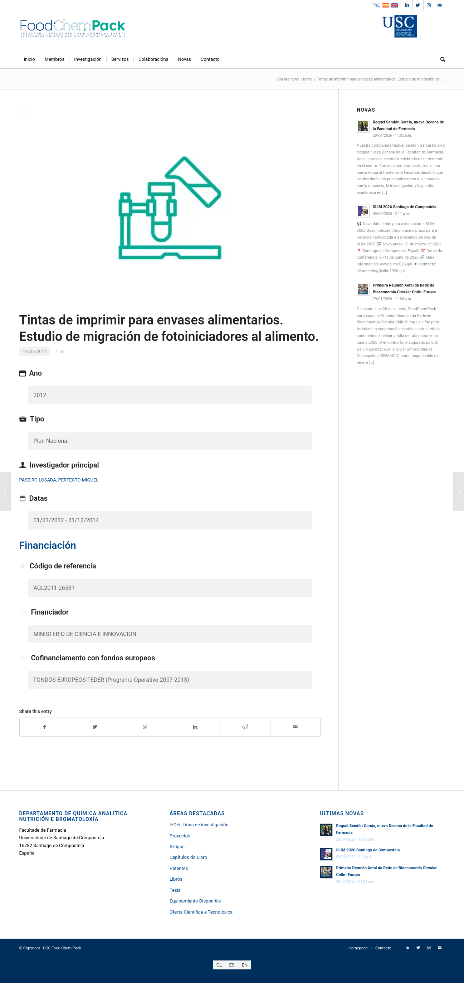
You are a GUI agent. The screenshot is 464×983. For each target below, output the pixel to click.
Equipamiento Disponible (195, 901)
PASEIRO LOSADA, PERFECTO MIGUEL (59, 480)
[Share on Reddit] (245, 727)
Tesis (175, 890)
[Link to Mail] (439, 5)
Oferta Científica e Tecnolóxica (201, 912)
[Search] (440, 59)
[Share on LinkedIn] (195, 727)
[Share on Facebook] (45, 727)
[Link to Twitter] (418, 5)
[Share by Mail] (295, 727)
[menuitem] (29, 59)
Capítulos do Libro (188, 857)
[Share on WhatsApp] (145, 727)
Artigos (177, 846)
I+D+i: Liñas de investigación (199, 824)
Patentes (179, 868)
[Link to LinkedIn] (407, 5)
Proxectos (180, 835)
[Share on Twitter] (95, 727)
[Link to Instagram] (429, 5)
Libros (176, 879)
